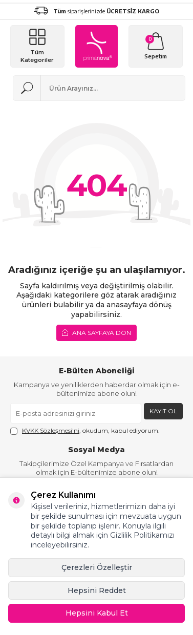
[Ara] (27, 88)
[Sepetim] (155, 46)
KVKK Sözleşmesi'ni (50, 430)
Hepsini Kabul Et (97, 613)
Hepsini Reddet (97, 590)
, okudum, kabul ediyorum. (85, 431)
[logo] (96, 46)
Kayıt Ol (163, 411)
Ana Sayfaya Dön (96, 332)
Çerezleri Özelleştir (96, 567)
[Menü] (37, 46)
